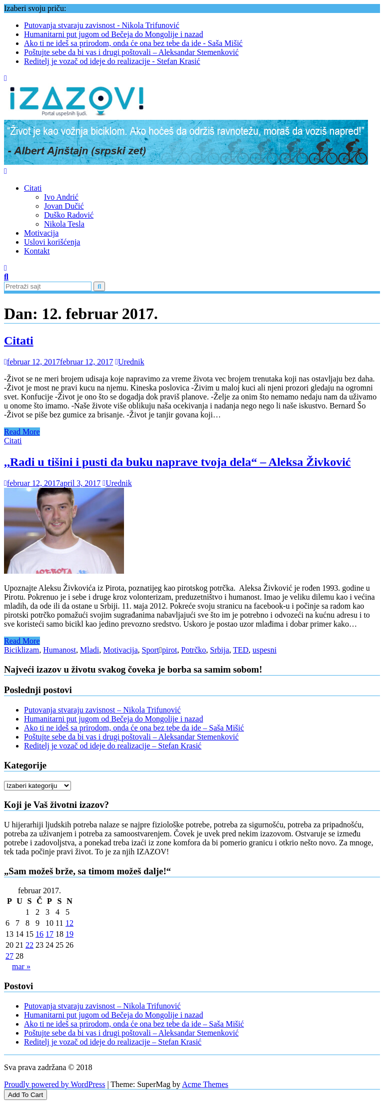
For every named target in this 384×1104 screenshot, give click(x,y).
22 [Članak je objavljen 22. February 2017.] (30, 945)
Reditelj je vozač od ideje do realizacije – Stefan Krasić (113, 745)
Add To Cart (25, 1095)
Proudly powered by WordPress (54, 1084)
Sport (151, 650)
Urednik (129, 362)
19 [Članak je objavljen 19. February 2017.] (70, 934)
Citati (33, 188)
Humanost (59, 650)
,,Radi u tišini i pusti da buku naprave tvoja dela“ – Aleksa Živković (177, 461)
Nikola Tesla (64, 224)
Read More (22, 431)
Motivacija (41, 233)
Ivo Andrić (61, 197)
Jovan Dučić (64, 206)
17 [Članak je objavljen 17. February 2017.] (50, 934)
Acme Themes (205, 1084)
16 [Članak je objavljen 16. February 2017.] (40, 934)
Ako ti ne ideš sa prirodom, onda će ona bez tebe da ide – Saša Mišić (134, 728)
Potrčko (193, 650)
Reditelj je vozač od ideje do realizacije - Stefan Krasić (112, 61)
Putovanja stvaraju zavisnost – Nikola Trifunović (102, 710)
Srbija (219, 650)
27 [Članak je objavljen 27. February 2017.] (10, 956)
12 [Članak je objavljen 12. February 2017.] (70, 923)
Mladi (89, 650)
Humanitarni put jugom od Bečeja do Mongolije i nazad (113, 34)
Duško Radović (69, 215)
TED (240, 650)
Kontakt (37, 251)
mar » (21, 966)
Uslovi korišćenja (52, 242)
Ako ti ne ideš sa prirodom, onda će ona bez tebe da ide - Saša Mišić (133, 43)
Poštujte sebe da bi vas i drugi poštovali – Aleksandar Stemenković (131, 52)
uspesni (264, 650)
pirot (169, 650)
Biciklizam (21, 650)
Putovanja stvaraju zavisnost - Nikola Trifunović (102, 25)
